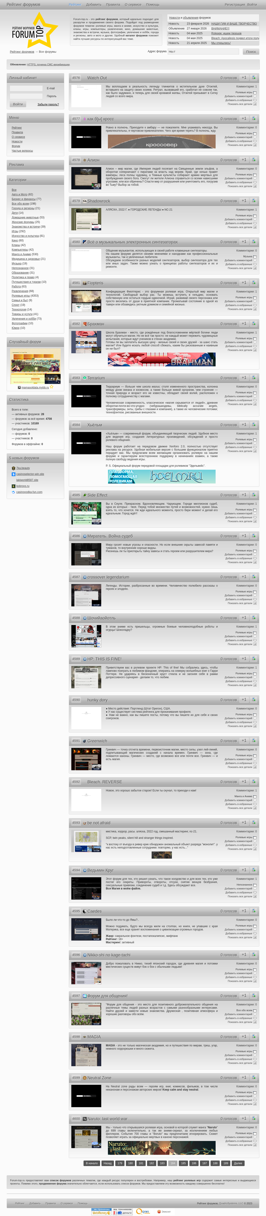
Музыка (16, 263)
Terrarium (96, 378)
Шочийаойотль (101, 618)
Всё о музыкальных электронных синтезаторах (132, 242)
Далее (238, 1163)
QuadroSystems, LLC (231, 1203)
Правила (113, 4)
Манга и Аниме (21, 254)
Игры (15, 231)
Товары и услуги (22, 314)
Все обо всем (20, 203)
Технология (19, 309)
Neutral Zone (99, 1078)
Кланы (16, 245)
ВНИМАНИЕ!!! (220, 28)
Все (14, 189)
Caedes (94, 911)
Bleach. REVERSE (104, 782)
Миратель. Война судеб (110, 536)
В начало (92, 1163)
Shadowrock (98, 201)
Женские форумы (23, 222)
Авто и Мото (19, 194)
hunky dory (97, 700)
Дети (15, 212)
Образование (20, 272)
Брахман (95, 324)
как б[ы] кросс (100, 119)
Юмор (16, 328)
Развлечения (20, 291)
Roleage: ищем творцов (226, 33)
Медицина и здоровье (26, 259)
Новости (174, 17)
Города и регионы (23, 208)
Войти (252, 4)
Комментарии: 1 (246, 86)
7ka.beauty (23, 468)
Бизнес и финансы (24, 199)
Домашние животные (25, 217)
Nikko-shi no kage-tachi (108, 955)
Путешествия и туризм (26, 282)
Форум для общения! (107, 996)
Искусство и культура (25, 235)
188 (215, 1163)
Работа (16, 286)
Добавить (93, 4)
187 (204, 1163)
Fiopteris (95, 283)
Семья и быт (20, 300)
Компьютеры (20, 249)
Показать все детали (240, 104)
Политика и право (23, 277)
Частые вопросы (22, 150)
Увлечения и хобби (24, 318)
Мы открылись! (221, 43)
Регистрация (235, 4)
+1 (244, 77)
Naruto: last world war (107, 1119)
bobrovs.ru (22, 486)
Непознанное (20, 268)
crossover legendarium (108, 577)
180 (130, 1163)
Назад (108, 1163)
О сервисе (133, 4)
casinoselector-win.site (30, 474)
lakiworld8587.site (27, 480)
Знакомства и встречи (26, 226)
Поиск (251, 52)
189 (225, 1163)
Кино (15, 240)
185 (183, 1163)
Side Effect (97, 495)
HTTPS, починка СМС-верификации (48, 64)
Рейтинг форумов (23, 4)
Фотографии (20, 323)
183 (162, 1163)
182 (151, 1163)
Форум (16, 146)
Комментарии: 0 (246, 127)
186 (194, 1163)
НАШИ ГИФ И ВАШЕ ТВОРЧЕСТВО (234, 23)
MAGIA (94, 1037)
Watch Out (97, 78)
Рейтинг (75, 4)
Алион (93, 160)
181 (141, 1163)
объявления (190, 17)
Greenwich (97, 741)
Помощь (152, 4)
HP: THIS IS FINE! (104, 659)
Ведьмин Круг (100, 870)
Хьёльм (94, 425)
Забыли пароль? (48, 104)
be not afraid (98, 823)
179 (120, 1163)
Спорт (16, 305)
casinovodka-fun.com (29, 492)
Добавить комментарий (238, 96)
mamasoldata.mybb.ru (35, 387)
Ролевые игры (21, 295)
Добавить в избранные (239, 100)
